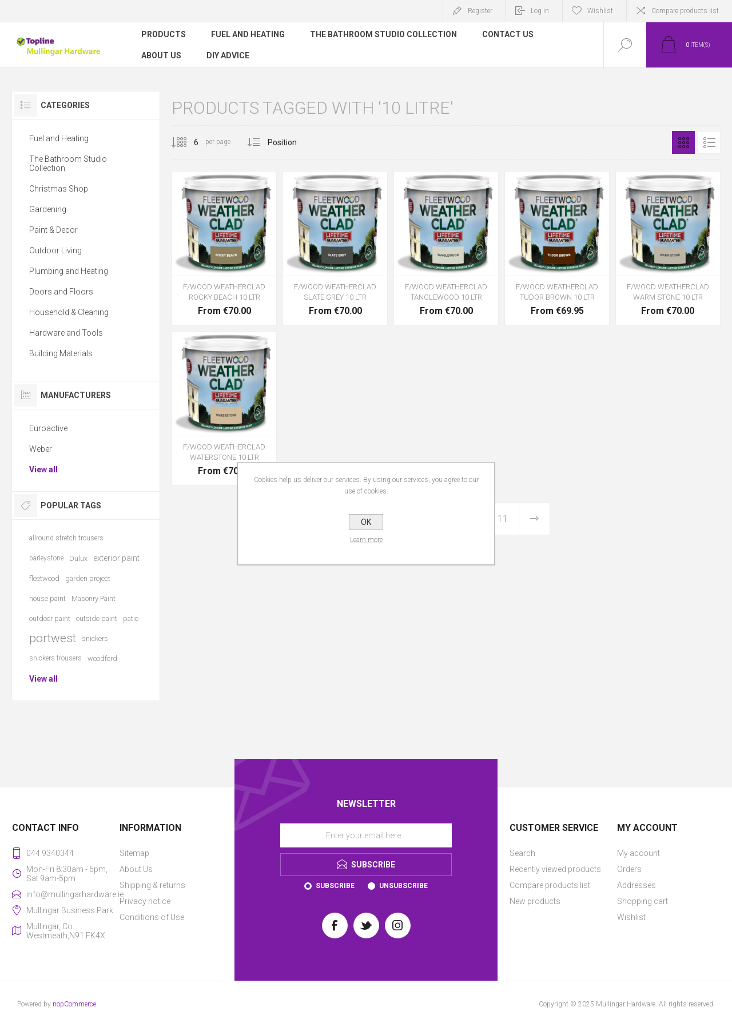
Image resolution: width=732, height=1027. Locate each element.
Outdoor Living (55, 250)
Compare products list (685, 11)
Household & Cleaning (69, 312)
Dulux (78, 558)
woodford (102, 658)
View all (43, 469)
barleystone (46, 558)
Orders (629, 869)
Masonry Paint (93, 598)
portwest (52, 638)
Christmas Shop (58, 188)
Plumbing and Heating (68, 271)
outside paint (96, 618)
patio (130, 618)
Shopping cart (642, 901)
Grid (683, 142)
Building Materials (61, 353)
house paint (47, 598)
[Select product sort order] (291, 142)
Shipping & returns (152, 885)
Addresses (636, 885)
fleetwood (44, 578)
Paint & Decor (53, 229)
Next (534, 519)
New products (535, 901)
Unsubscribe (403, 886)
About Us (136, 869)
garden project (87, 578)
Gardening (47, 209)
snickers (95, 638)
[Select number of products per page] (188, 142)
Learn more (366, 540)
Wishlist (631, 917)
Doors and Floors (61, 291)
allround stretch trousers (66, 538)
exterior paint (116, 558)
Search (522, 853)
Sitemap (134, 853)
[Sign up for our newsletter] (366, 835)
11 (503, 519)
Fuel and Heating (59, 138)
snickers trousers (55, 658)
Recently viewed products (555, 869)
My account (638, 853)
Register (480, 11)
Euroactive (48, 428)
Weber (40, 448)
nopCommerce (74, 1004)
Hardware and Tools (66, 332)
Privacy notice (145, 901)
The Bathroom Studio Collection (68, 163)
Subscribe (335, 886)
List (709, 142)
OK (366, 522)
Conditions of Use (152, 917)
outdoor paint (49, 618)
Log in (540, 11)
